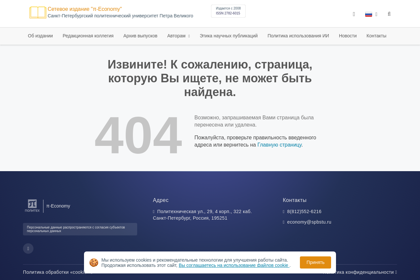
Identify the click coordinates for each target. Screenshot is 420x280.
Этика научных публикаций (229, 35)
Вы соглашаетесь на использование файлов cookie (234, 265)
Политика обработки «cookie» (58, 272)
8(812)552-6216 (304, 211)
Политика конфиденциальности (360, 272)
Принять (315, 262)
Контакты (376, 35)
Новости (348, 35)
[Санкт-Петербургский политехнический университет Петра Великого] (32, 212)
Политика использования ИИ (298, 35)
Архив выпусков (140, 35)
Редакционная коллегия (88, 35)
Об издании (40, 35)
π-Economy (58, 206)
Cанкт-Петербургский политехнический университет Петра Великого (120, 15)
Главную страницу (279, 145)
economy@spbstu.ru (309, 222)
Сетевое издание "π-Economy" (85, 9)
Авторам (177, 35)
